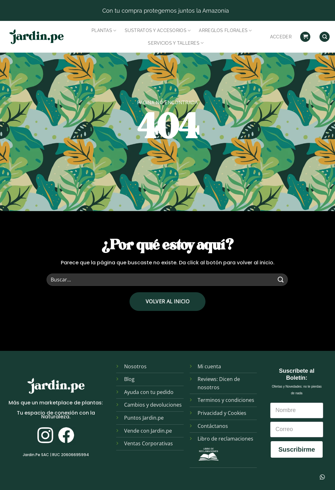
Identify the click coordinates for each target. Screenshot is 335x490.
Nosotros (135, 366)
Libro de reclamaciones (225, 438)
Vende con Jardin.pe (148, 430)
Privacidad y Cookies (222, 412)
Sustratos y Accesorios (158, 31)
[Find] (324, 37)
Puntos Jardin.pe (144, 417)
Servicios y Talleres (176, 43)
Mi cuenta (209, 366)
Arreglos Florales (225, 31)
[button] (305, 37)
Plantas (104, 31)
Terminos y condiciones (226, 400)
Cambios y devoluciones (153, 404)
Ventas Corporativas (148, 443)
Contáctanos (213, 425)
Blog (129, 379)
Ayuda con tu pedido (149, 392)
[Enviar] (281, 280)
